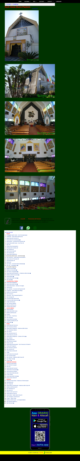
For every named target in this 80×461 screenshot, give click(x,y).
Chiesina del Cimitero (11, 306)
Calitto (8, 352)
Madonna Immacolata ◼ (12, 270)
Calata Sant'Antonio (11, 301)
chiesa (15, 4)
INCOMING (26, 1)
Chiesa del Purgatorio (11, 346)
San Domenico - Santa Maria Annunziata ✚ (16, 257)
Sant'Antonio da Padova (12, 371)
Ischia (41, 452)
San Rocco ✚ (9, 390)
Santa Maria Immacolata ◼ (12, 369)
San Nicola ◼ (9, 279)
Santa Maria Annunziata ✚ (12, 354)
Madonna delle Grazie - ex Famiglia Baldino (16, 399)
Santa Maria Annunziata (12, 319)
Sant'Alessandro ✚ (11, 260)
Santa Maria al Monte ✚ (12, 350)
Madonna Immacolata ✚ (12, 292)
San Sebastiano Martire (12, 330)
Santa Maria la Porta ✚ (12, 393)
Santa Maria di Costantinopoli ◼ (13, 239)
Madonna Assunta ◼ (11, 268)
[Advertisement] (40, 457)
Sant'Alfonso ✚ (10, 382)
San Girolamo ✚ (10, 249)
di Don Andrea (10, 374)
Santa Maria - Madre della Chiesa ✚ (14, 395)
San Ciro (8, 244)
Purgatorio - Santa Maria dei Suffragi (14, 290)
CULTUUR (41, 1)
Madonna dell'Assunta (11, 305)
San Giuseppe (10, 317)
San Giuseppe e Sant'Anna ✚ (13, 396)
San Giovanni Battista (11, 303)
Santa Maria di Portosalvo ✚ (13, 258)
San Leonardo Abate (11, 355)
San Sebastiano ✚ (11, 388)
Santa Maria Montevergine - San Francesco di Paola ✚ (18, 344)
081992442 (35, 8)
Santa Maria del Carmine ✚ (12, 238)
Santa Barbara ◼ (10, 276)
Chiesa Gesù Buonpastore (12, 246)
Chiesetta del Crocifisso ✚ (12, 247)
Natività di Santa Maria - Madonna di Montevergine (18, 380)
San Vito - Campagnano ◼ (12, 265)
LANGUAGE (58, 1)
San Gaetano (9, 338)
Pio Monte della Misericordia (13, 298)
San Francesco (10, 293)
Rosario (8, 314)
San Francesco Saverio (12, 347)
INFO (34, 1)
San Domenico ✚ (10, 252)
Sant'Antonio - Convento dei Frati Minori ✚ (16, 241)
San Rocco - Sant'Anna (12, 315)
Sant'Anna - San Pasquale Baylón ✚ (14, 295)
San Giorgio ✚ (10, 383)
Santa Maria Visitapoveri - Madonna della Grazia (17, 328)
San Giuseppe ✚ (10, 297)
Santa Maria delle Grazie (12, 311)
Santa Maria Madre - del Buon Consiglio (15, 285)
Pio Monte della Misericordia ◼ (13, 300)
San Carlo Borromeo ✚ (12, 333)
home (8, 4)
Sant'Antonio (9, 287)
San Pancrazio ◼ (10, 403)
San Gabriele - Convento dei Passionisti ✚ (16, 289)
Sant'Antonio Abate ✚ (11, 251)
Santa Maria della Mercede (12, 373)
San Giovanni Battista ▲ (12, 401)
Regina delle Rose (11, 339)
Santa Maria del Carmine (12, 368)
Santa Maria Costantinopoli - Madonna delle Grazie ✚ (18, 385)
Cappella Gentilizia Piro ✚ (12, 320)
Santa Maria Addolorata (12, 254)
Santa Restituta (10, 309)
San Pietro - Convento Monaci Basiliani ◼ (16, 263)
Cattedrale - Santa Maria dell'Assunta (15, 236)
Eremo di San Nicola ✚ (12, 377)
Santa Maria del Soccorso (12, 325)
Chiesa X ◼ (9, 360)
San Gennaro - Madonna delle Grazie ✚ (15, 357)
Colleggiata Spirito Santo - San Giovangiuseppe (17, 235)
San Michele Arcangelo (12, 341)
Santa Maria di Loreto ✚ (12, 334)
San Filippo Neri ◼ (11, 358)
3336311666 (48, 452)
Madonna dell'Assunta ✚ (12, 387)
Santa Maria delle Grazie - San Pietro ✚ (15, 243)
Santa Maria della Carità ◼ (12, 278)
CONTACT (50, 1)
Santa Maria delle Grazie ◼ (12, 376)
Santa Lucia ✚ (10, 342)
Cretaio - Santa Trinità (11, 398)
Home (20, 1)
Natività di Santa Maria (11, 363)
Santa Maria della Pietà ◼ (12, 284)
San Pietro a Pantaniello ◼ (12, 271)
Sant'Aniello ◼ (10, 322)
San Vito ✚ (9, 331)
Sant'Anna (9, 262)
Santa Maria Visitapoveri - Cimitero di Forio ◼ (16, 336)
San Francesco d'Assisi (12, 326)
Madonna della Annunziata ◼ (13, 274)
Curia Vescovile (9, 232)
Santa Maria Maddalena (12, 282)
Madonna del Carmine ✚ (12, 391)
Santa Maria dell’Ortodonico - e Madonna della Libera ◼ (19, 273)
